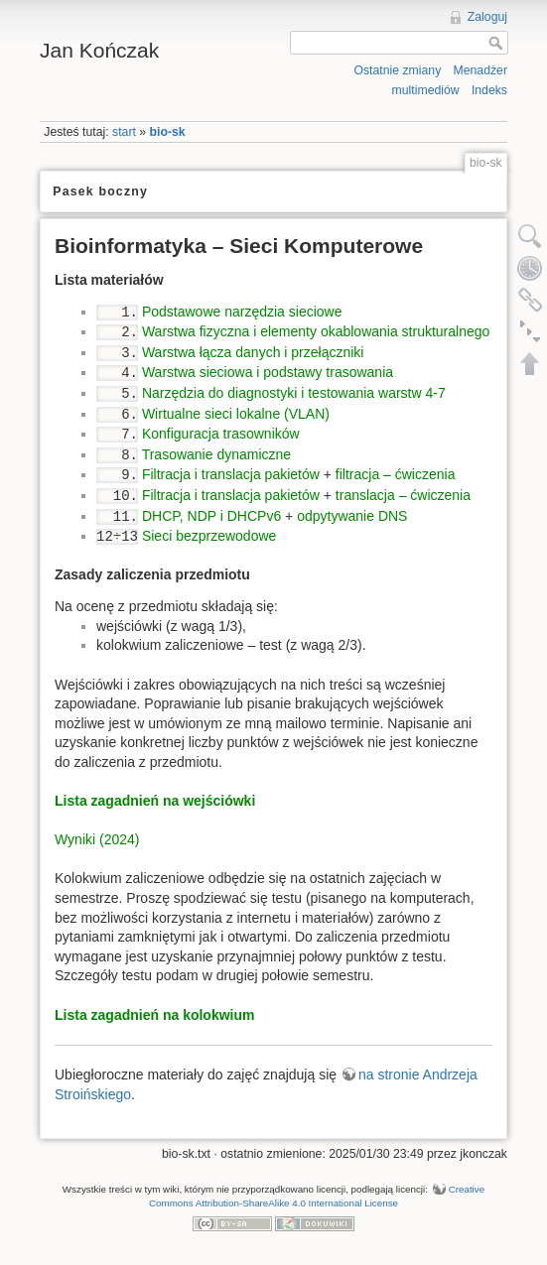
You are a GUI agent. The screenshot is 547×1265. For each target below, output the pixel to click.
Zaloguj (487, 17)
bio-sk (168, 132)
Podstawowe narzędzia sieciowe (242, 311)
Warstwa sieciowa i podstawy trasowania (267, 372)
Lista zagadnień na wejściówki (155, 801)
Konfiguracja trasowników (221, 434)
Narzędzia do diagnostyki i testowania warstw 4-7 (294, 393)
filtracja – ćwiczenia (396, 474)
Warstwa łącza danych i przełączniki (253, 352)
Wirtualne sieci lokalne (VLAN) (236, 414)
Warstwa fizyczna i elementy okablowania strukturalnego (315, 331)
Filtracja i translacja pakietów (231, 474)
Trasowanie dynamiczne (216, 454)
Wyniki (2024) (97, 839)
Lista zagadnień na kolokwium (154, 1015)
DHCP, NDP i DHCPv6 (211, 516)
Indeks (489, 90)
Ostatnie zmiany (397, 70)
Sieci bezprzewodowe (209, 536)
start (124, 132)
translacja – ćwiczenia (403, 495)
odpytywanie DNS (352, 516)
